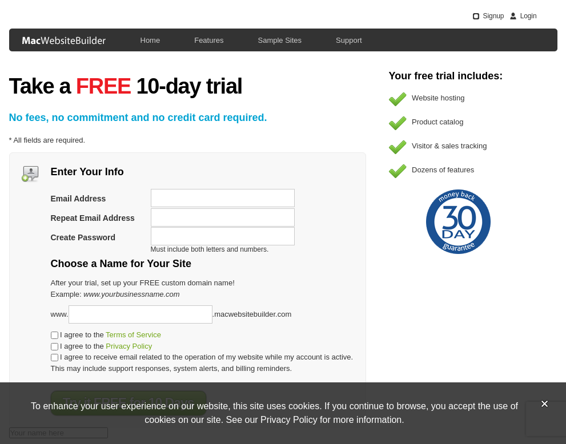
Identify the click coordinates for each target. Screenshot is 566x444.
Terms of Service (133, 334)
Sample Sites (280, 40)
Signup (493, 16)
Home (150, 40)
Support (349, 40)
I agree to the (106, 334)
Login (528, 16)
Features (208, 40)
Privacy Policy (129, 346)
